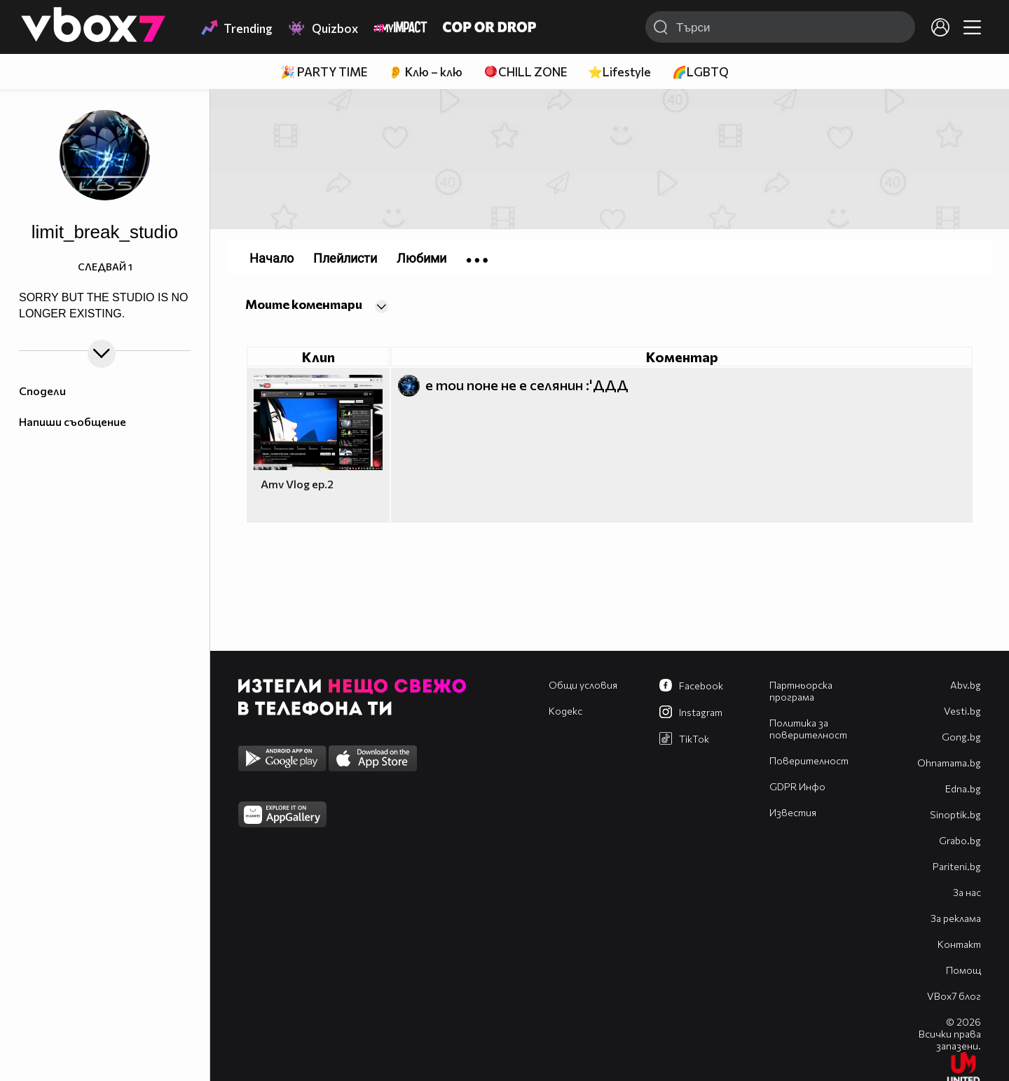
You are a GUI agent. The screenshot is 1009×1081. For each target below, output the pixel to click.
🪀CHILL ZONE (525, 71)
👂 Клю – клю (425, 71)
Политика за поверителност (808, 729)
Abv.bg (965, 685)
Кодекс (565, 711)
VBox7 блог (954, 996)
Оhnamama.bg (949, 763)
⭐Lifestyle (619, 71)
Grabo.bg (960, 840)
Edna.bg (963, 788)
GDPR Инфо (797, 786)
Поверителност (809, 760)
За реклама (956, 918)
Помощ (963, 970)
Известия (792, 812)
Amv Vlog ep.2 (297, 483)
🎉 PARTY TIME (323, 71)
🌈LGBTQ (700, 71)
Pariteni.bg (957, 866)
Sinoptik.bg (955, 814)
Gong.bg (961, 737)
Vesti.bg (962, 711)
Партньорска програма (800, 691)
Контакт (959, 944)
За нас (967, 892)
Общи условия (583, 685)
